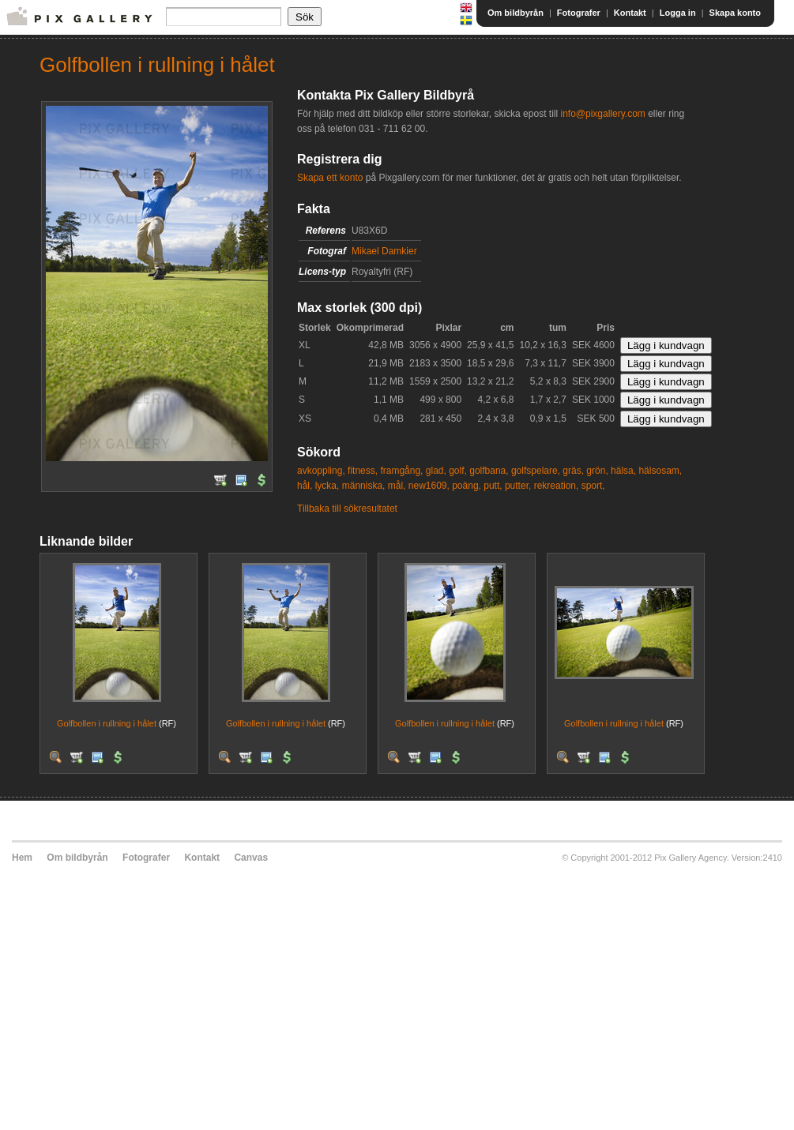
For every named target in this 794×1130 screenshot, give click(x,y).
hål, (304, 485)
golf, (458, 470)
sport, (593, 485)
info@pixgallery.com (602, 113)
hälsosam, (660, 470)
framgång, (401, 470)
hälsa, (623, 470)
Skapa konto (735, 12)
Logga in (678, 12)
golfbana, (488, 470)
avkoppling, (321, 470)
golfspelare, (535, 470)
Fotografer (578, 12)
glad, (436, 470)
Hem (22, 857)
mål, (397, 485)
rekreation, (556, 485)
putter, (518, 485)
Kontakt (630, 12)
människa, (364, 485)
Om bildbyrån (515, 12)
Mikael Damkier (384, 251)
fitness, (363, 470)
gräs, (573, 470)
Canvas (251, 857)
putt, (493, 485)
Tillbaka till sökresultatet (347, 508)
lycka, (327, 485)
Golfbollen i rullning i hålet (106, 723)
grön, (597, 470)
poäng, (466, 485)
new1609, (429, 485)
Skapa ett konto (330, 177)
